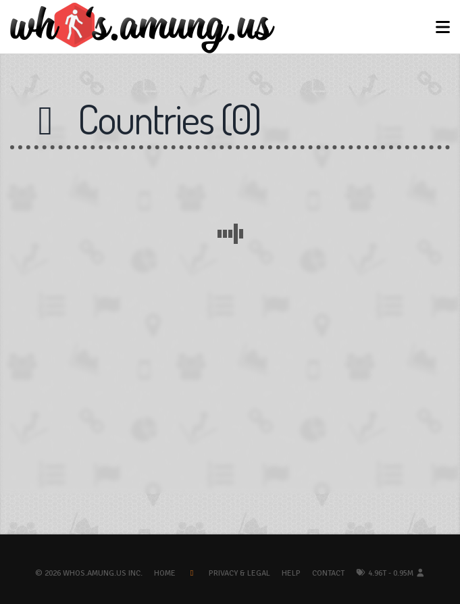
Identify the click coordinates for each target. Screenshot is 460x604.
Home (165, 573)
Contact (328, 573)
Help (291, 573)
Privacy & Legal (239, 573)
